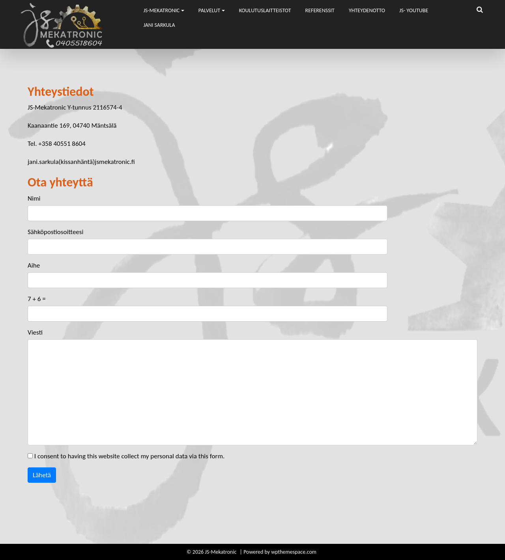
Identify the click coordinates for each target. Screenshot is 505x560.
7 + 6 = (37, 299)
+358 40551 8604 (62, 144)
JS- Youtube (413, 10)
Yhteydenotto (367, 10)
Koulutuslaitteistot (265, 10)
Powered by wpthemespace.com (279, 552)
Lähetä (42, 475)
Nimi (34, 198)
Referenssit (320, 10)
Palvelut (209, 10)
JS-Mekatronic (161, 10)
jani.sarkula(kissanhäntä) (61, 162)
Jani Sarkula (159, 25)
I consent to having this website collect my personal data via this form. (129, 456)
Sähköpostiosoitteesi (55, 232)
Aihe (34, 265)
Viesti (35, 332)
